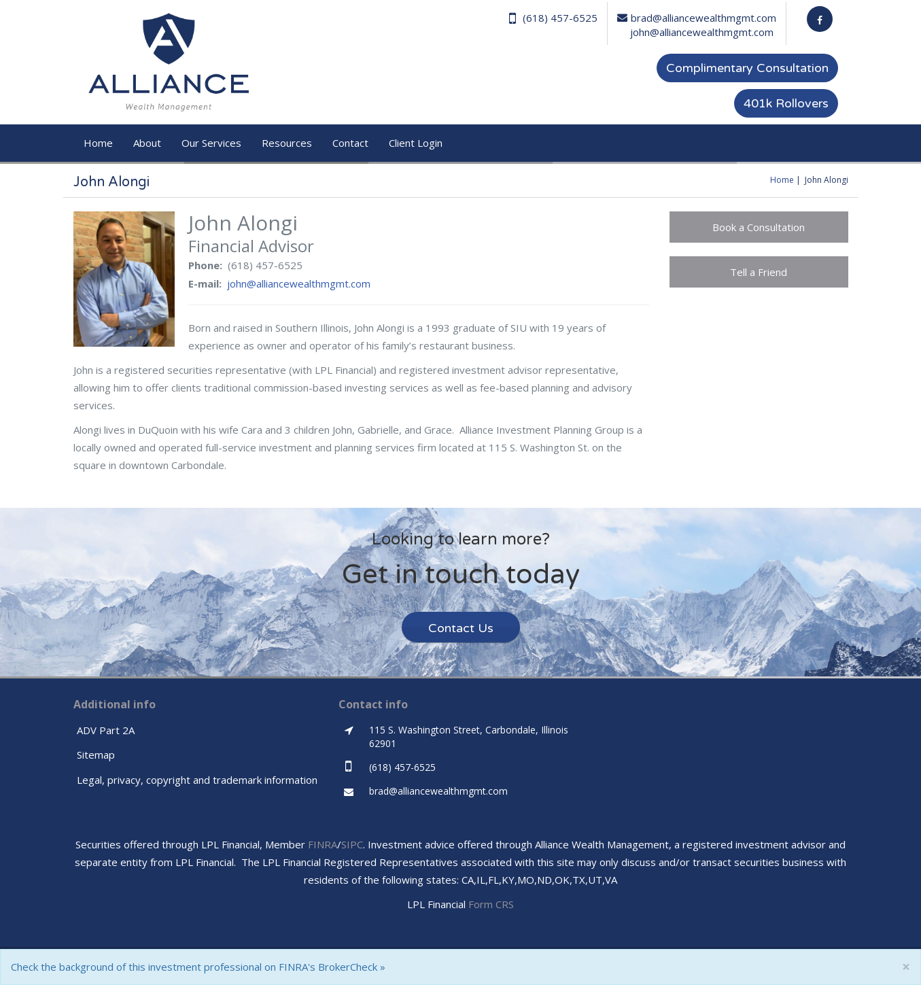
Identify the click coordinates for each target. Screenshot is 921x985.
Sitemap (96, 754)
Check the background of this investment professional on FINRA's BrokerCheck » (198, 966)
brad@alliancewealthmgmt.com (696, 17)
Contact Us (460, 628)
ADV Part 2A (106, 730)
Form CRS (491, 904)
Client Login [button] (415, 143)
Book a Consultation (758, 227)
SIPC (352, 844)
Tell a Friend (758, 272)
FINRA (322, 844)
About (147, 143)
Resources (287, 143)
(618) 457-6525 (553, 18)
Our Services (211, 143)
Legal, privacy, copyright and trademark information (197, 780)
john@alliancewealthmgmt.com (702, 32)
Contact (350, 143)
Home (98, 143)
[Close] (906, 967)
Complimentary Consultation (747, 68)
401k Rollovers (786, 103)
